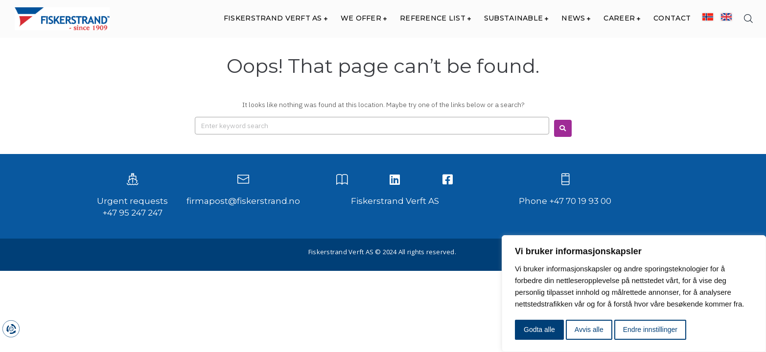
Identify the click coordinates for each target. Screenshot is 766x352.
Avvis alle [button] (589, 329)
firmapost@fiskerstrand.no (243, 201)
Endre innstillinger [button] (650, 329)
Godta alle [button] (539, 329)
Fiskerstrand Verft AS (395, 201)
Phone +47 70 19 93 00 (565, 201)
